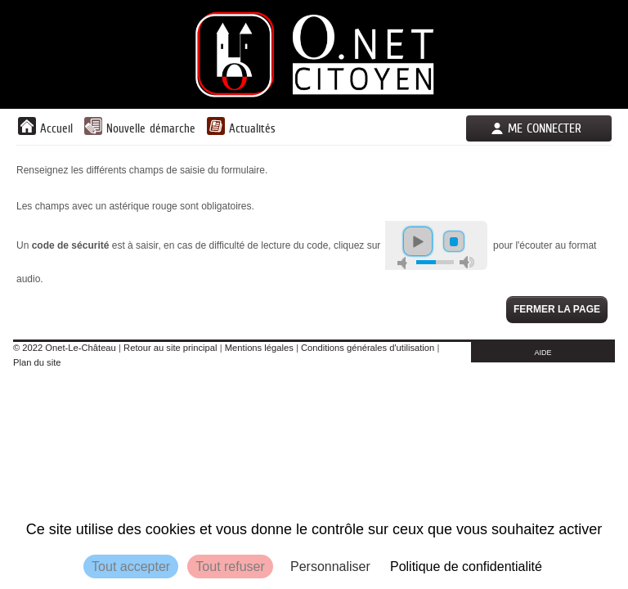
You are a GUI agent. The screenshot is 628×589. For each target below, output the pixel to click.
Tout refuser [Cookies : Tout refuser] (229, 566)
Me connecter (544, 128)
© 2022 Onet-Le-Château (64, 348)
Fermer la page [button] (557, 309)
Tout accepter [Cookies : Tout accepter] (131, 566)
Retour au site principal (170, 348)
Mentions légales (259, 348)
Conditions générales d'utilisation (367, 348)
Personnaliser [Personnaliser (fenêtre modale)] (330, 566)
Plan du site (37, 362)
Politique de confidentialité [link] (466, 566)
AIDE (543, 352)
